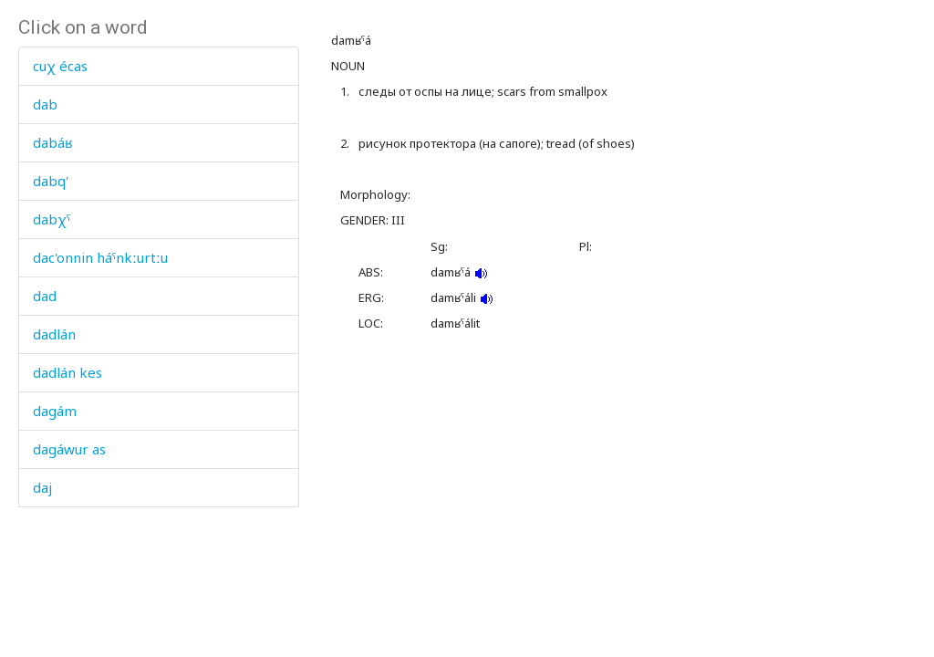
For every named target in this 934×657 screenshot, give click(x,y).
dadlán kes (67, 372)
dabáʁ (52, 142)
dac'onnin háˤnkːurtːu (100, 257)
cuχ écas (60, 66)
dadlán (54, 334)
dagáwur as (69, 449)
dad (45, 296)
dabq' (50, 181)
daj (42, 487)
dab (45, 104)
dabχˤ (51, 219)
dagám (55, 411)
